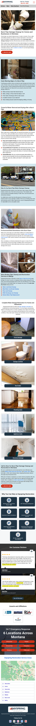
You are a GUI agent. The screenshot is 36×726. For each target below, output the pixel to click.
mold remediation (29, 234)
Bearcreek (7, 667)
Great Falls (9, 634)
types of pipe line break (25, 278)
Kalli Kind (4, 570)
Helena (9, 638)
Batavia (6, 665)
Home (3, 6)
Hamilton (26, 634)
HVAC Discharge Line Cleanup (10, 293)
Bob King (4, 591)
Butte (10, 471)
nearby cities (27, 471)
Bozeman (19, 471)
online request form (19, 480)
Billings (7, 471)
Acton (6, 656)
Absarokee (7, 653)
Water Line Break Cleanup (9, 287)
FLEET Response (24, 702)
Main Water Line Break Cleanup (11, 289)
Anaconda (7, 659)
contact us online (18, 47)
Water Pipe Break (15, 6)
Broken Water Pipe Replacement (11, 295)
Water (8, 6)
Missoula (14, 471)
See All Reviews (18, 598)
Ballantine (7, 662)
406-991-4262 (24, 3)
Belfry (6, 670)
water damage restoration (25, 306)
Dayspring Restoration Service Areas (18, 646)
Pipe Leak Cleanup (7, 291)
